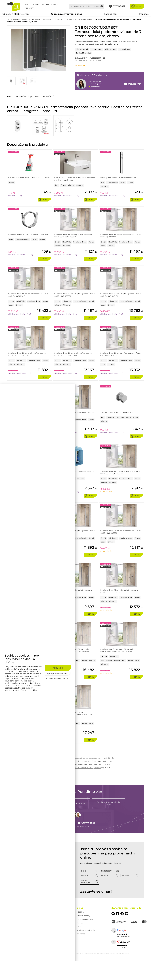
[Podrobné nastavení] (58, 674)
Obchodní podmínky (85, 919)
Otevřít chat (86, 823)
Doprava (45, 4)
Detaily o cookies (29, 690)
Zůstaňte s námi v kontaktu (126, 908)
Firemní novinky (83, 916)
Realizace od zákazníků (86, 930)
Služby (28, 4)
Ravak (85, 49)
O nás (36, 4)
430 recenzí (126, 948)
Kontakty (29, 8)
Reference (81, 934)
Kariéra (79, 926)
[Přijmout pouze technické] (58, 678)
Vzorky (54, 4)
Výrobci (80, 923)
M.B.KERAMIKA (13, 19)
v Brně (108, 803)
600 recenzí (126, 936)
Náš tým (80, 912)
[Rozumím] (58, 668)
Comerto (125, 953)
